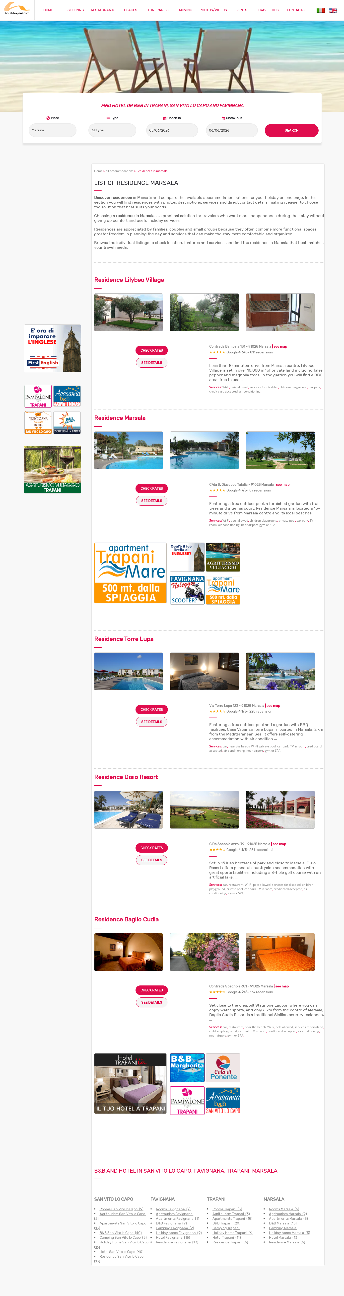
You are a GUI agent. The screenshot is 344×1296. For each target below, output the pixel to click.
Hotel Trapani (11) (226, 1185)
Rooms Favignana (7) (173, 1157)
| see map (279, 294)
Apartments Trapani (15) (232, 1166)
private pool (287, 468)
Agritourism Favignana (174, 1161)
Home (98, 118)
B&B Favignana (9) (171, 1171)
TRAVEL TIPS (268, 10)
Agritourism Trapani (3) (231, 1161)
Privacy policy (310, 1289)
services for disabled (264, 335)
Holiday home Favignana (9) (179, 1180)
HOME (48, 10)
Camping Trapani (226, 1176)
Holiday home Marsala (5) (289, 1180)
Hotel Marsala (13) (283, 1185)
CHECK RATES (151, 298)
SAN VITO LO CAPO (113, 1147)
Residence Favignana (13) (177, 1190)
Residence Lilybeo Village (129, 227)
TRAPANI (216, 1147)
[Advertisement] (52, 186)
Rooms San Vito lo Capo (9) (121, 1157)
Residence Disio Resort (126, 725)
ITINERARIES (158, 10)
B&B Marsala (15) (283, 1171)
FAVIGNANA (162, 1147)
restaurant (236, 832)
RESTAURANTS (103, 10)
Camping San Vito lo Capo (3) (123, 1185)
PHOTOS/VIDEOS (213, 10)
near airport (249, 473)
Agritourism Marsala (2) (288, 1161)
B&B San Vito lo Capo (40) (121, 1180)
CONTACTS (296, 10)
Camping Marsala (283, 1176)
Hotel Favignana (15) (173, 1185)
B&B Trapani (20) (226, 1171)
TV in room (297, 694)
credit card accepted (223, 339)
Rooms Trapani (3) (227, 1157)
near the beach (239, 694)
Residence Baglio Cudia (126, 867)
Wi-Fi (225, 335)
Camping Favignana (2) (175, 1176)
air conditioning (250, 339)
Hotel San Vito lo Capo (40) (121, 1199)
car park (314, 335)
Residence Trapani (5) (230, 1190)
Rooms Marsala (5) (284, 1157)
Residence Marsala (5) (287, 1190)
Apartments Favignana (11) (178, 1166)
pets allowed (239, 335)
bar (224, 694)
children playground (293, 335)
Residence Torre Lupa (123, 586)
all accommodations (120, 118)
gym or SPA (267, 473)
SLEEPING (76, 10)
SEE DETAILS (151, 310)
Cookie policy (286, 1289)
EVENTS (240, 10)
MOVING (185, 10)
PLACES (130, 10)
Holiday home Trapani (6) (232, 1180)
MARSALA (274, 1147)
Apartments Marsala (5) (288, 1166)
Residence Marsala (119, 365)
